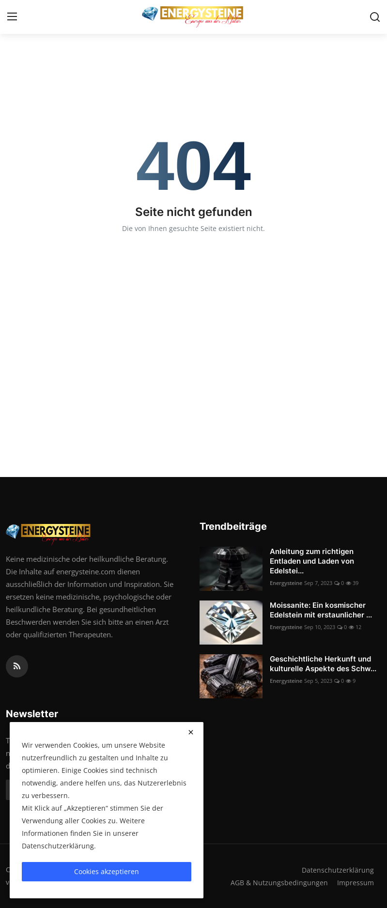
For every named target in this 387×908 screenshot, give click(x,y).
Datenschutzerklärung (337, 870)
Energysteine (286, 582)
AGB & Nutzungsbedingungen (277, 882)
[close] (191, 732)
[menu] (12, 17)
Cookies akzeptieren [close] (106, 871)
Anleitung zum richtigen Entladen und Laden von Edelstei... (312, 561)
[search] (375, 17)
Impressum (355, 882)
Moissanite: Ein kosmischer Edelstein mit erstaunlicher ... (321, 609)
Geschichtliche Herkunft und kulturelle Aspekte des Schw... (323, 663)
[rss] (17, 666)
